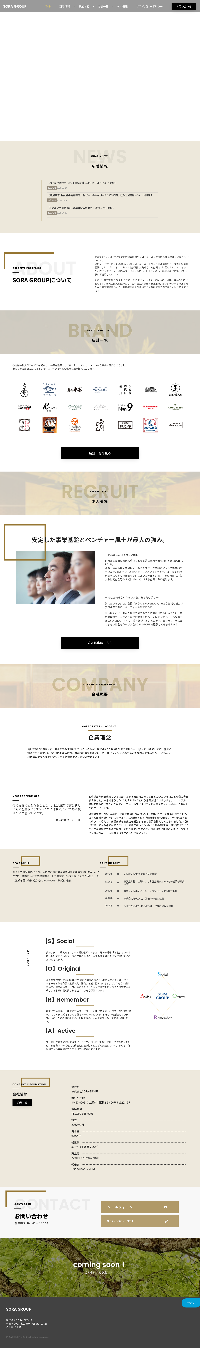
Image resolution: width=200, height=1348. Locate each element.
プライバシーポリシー (149, 6)
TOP (48, 6)
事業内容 (84, 6)
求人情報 (122, 6)
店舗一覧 (103, 6)
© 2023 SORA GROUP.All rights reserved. (27, 1336)
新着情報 (64, 6)
